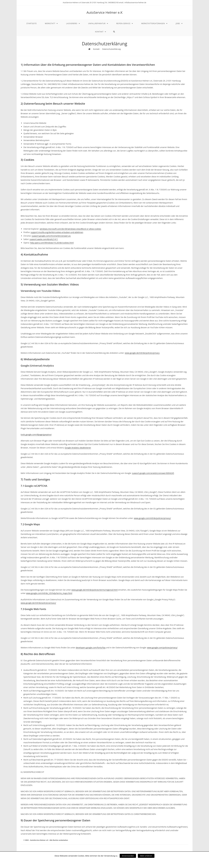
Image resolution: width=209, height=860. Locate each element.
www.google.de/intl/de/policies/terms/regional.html (94, 589)
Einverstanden (128, 856)
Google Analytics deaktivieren (78, 447)
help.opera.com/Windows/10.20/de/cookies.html (52, 242)
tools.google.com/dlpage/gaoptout (36, 434)
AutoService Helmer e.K (104, 12)
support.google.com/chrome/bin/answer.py (51, 236)
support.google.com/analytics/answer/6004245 (153, 473)
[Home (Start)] (89, 49)
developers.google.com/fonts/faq (90, 647)
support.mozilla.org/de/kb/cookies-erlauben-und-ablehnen (57, 232)
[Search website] (114, 32)
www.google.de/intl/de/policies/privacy (142, 353)
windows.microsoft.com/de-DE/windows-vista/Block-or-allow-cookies (70, 229)
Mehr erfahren (146, 856)
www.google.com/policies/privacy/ (162, 647)
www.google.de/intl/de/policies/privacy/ (38, 603)
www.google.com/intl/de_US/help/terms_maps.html (49, 593)
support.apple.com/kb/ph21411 (44, 239)
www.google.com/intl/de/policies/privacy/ (152, 518)
